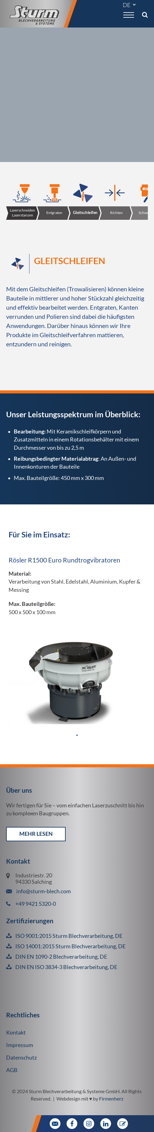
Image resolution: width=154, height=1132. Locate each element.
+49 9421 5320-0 (35, 904)
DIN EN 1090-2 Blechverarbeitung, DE (61, 956)
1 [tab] (77, 737)
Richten (116, 212)
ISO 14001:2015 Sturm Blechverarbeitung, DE (70, 946)
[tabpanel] (77, 627)
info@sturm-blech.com (43, 891)
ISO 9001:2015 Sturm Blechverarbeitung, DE (68, 936)
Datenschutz (21, 1057)
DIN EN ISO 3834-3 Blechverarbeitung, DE (66, 967)
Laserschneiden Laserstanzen (22, 212)
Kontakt (16, 1032)
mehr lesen (36, 834)
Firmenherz (111, 1098)
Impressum (19, 1045)
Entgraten (54, 212)
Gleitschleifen (85, 212)
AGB (11, 1070)
